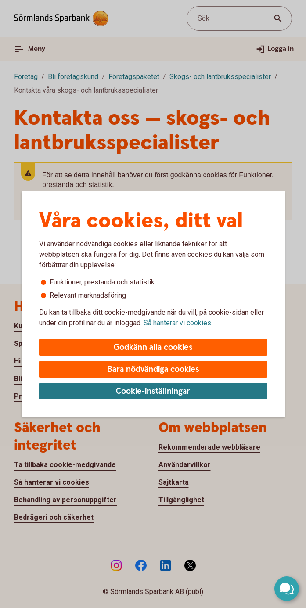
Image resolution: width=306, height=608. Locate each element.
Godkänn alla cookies (153, 347)
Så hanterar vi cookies (177, 323)
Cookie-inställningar (153, 391)
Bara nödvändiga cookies (153, 369)
